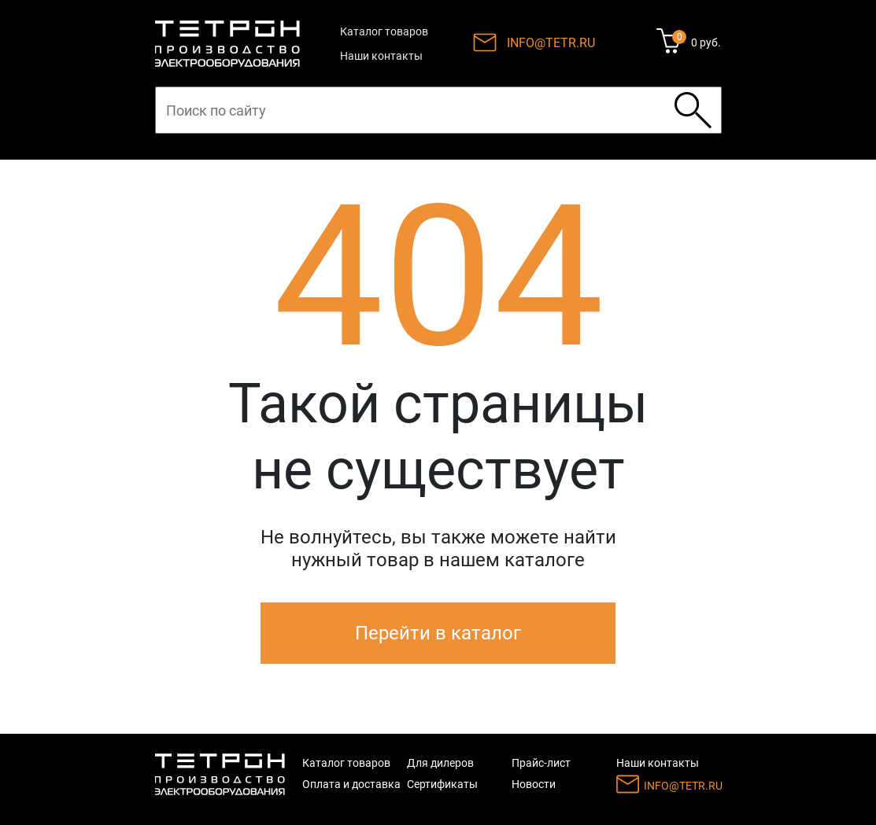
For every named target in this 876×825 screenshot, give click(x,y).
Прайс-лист (541, 763)
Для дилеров (440, 763)
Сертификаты (442, 784)
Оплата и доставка (351, 784)
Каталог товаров (384, 31)
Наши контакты (381, 56)
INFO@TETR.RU (551, 42)
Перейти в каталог (438, 633)
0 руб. (706, 42)
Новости (534, 784)
